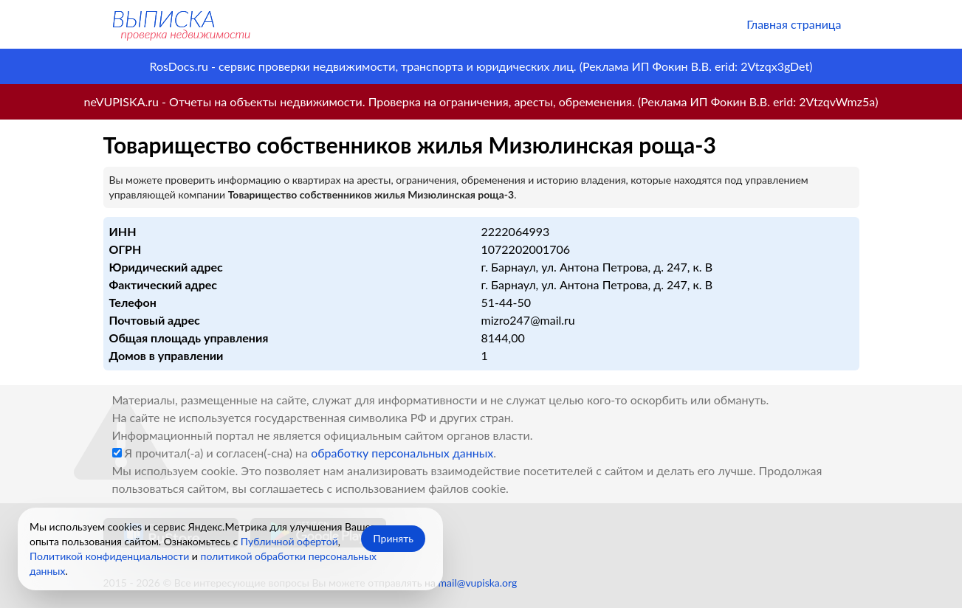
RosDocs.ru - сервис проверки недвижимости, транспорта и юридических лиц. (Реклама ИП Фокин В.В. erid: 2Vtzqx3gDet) (480, 66)
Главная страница (793, 24)
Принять (393, 538)
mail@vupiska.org (478, 582)
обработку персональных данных (402, 453)
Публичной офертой (289, 541)
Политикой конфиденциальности (109, 556)
